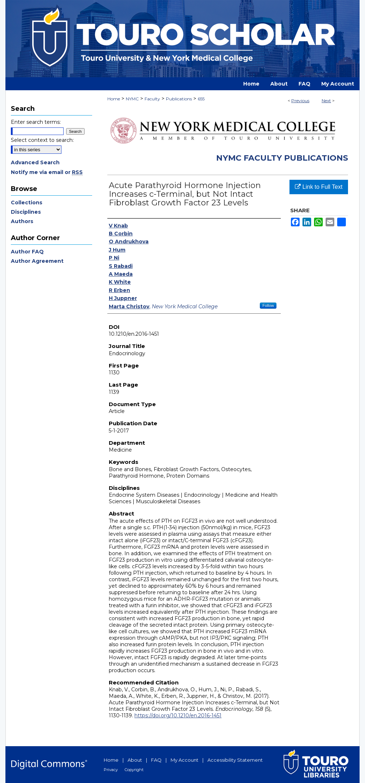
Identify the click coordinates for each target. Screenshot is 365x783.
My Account (184, 760)
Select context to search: (42, 140)
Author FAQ (27, 251)
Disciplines (26, 212)
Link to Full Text (318, 187)
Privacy (111, 769)
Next (326, 100)
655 (201, 98)
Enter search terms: (36, 122)
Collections (26, 202)
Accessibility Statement (235, 760)
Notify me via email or (47, 172)
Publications (179, 98)
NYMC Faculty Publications (282, 158)
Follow (268, 305)
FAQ (156, 760)
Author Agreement (37, 261)
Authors (22, 221)
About (135, 760)
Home (113, 98)
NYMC (132, 98)
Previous (300, 100)
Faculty (152, 98)
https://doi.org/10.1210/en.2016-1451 (178, 715)
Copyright (134, 769)
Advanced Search (35, 162)
